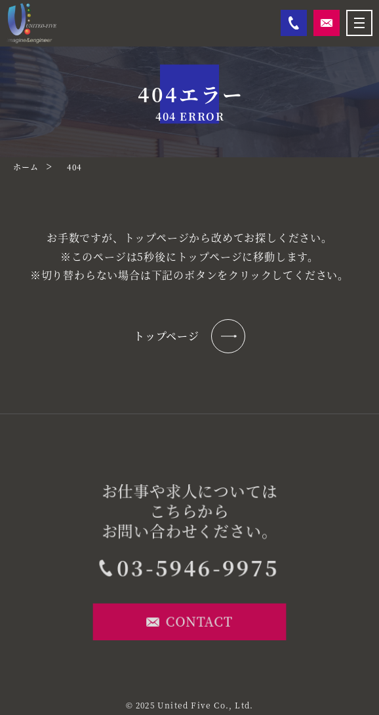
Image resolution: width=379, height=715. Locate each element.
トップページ (189, 336)
